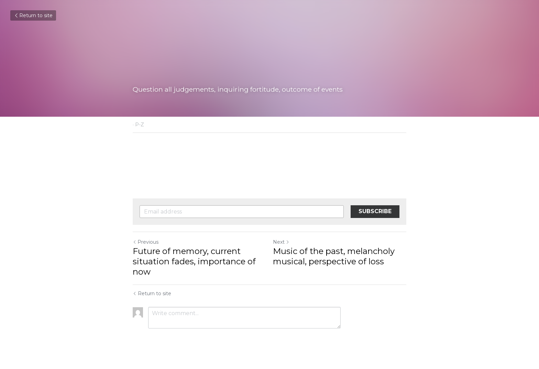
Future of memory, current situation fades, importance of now (194, 261)
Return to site (33, 15)
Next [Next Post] (281, 242)
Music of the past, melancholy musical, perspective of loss (334, 256)
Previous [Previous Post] (145, 242)
